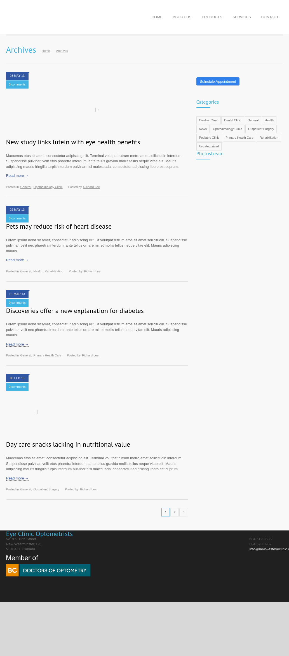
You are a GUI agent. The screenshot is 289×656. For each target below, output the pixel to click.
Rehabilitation (53, 271)
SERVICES (241, 17)
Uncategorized (209, 146)
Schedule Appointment (218, 81)
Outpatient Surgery (46, 489)
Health (38, 271)
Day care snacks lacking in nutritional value (68, 444)
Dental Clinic (232, 120)
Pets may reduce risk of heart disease (59, 226)
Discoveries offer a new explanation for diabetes (75, 310)
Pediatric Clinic (209, 137)
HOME (157, 17)
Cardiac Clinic (208, 120)
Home (46, 50)
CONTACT (270, 17)
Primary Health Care (48, 355)
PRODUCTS (212, 17)
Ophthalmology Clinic (48, 187)
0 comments (17, 84)
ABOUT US (182, 17)
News (203, 129)
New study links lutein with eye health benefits (73, 142)
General (25, 187)
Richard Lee (91, 187)
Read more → (17, 175)
